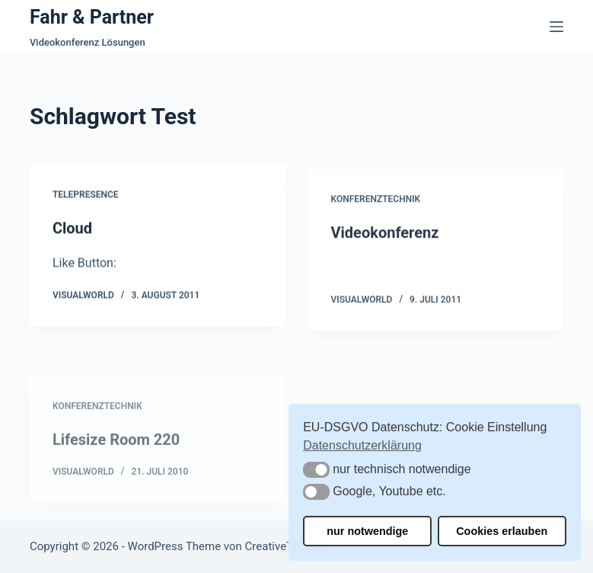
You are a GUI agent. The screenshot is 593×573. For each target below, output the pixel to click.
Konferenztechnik (376, 202)
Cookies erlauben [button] (501, 531)
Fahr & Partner (92, 17)
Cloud (72, 228)
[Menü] (556, 27)
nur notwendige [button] (367, 531)
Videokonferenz (385, 235)
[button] (316, 470)
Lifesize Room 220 (116, 455)
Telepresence (86, 195)
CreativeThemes (286, 546)
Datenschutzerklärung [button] (362, 445)
